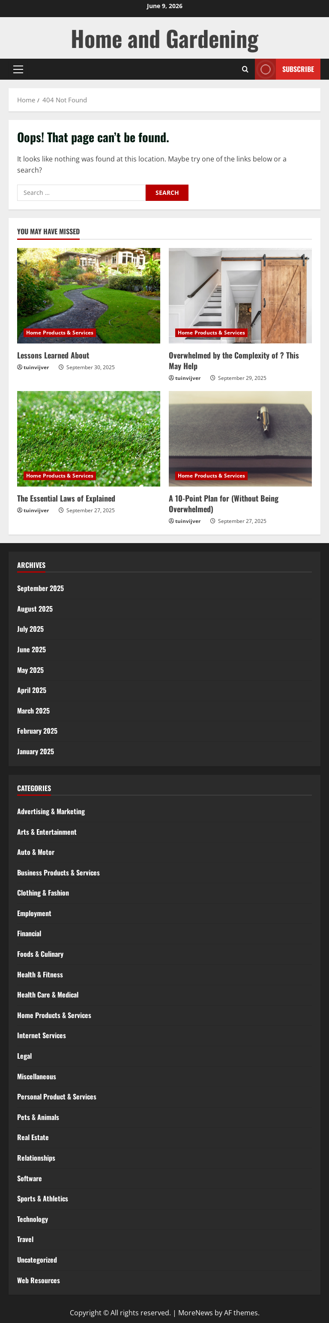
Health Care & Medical (47, 994)
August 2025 (35, 608)
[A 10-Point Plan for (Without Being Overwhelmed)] (240, 439)
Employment (34, 913)
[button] (18, 69)
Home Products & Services (59, 332)
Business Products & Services (58, 872)
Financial (29, 933)
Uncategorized (37, 1259)
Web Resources (38, 1280)
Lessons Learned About (53, 355)
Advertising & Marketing (51, 811)
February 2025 (37, 731)
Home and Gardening (164, 37)
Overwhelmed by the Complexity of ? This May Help (234, 360)
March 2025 (33, 710)
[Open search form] (245, 69)
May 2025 (30, 670)
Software (29, 1178)
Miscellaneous (36, 1076)
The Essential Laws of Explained (66, 498)
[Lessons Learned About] (88, 295)
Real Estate (33, 1137)
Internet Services (41, 1035)
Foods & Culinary (40, 954)
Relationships (36, 1158)
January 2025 (35, 751)
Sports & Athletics (42, 1198)
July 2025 (30, 629)
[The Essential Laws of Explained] (88, 439)
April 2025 (31, 690)
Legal (24, 1056)
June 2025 (31, 649)
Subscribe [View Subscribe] (284, 69)
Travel (25, 1239)
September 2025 (40, 588)
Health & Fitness (40, 974)
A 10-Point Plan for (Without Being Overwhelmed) (223, 503)
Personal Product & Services (56, 1096)
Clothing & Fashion (43, 892)
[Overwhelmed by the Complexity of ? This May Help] (240, 295)
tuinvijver (36, 367)
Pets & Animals (38, 1117)
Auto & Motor (35, 852)
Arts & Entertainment (47, 832)
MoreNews (195, 1312)
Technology (32, 1219)
